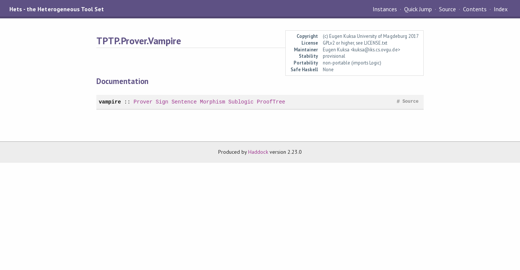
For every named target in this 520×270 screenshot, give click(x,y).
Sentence (183, 101)
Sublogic (240, 101)
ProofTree (271, 101)
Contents (474, 9)
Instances (385, 9)
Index (501, 9)
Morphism (212, 101)
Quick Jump (418, 9)
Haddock (258, 151)
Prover (143, 101)
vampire (110, 101)
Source (447, 9)
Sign (162, 101)
